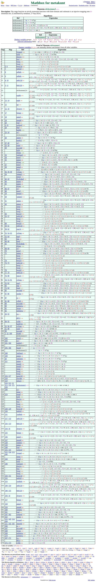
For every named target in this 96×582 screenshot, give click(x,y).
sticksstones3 (24, 577)
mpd (18, 236)
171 (9, 538)
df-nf (75, 562)
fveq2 (19, 211)
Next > (93, 2)
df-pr (71, 565)
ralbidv (19, 72)
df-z (57, 574)
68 (6, 248)
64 (8, 236)
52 (6, 236)
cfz (36, 552)
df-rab (78, 564)
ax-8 (75, 554)
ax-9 (80, 554)
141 (9, 450)
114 (9, 385)
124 (9, 452)
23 (6, 132)
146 (6, 464)
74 (6, 260)
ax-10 (86, 554)
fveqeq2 (19, 52)
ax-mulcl (19, 558)
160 (6, 510)
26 (6, 138)
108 (6, 353)
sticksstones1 (21, 385)
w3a (36, 548)
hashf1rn (20, 324)
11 (7, 85)
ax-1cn (79, 556)
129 (9, 409)
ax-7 (69, 554)
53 (6, 233)
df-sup (64, 572)
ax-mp (28, 554)
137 (6, 440)
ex (17, 298)
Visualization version (84, 5)
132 (9, 419)
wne (71, 548)
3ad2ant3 (20, 155)
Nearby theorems (91, 3)
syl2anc (19, 172)
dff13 (18, 318)
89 (6, 303)
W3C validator (91, 580)
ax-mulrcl (29, 558)
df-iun (8, 567)
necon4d (19, 303)
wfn (36, 550)
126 (6, 424)
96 (8, 326)
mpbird (19, 343)
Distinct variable (20, 40)
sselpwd (19, 125)
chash (42, 552)
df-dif (15, 565)
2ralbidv (19, 414)
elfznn (19, 153)
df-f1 (8, 571)
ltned (18, 241)
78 (6, 270)
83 (6, 286)
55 (6, 216)
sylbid (19, 301)
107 (6, 538)
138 (6, 443)
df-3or (43, 562)
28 (8, 143)
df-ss (33, 565)
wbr (13, 550)
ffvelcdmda (21, 244)
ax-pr (49, 556)
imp (18, 239)
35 (6, 160)
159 (6, 507)
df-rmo (64, 564)
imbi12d (19, 216)
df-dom (43, 572)
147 (6, 514)
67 (6, 294)
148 (6, 491)
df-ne (37, 564)
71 (6, 253)
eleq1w (19, 57)
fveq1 (19, 62)
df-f (3, 571)
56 (6, 214)
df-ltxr (16, 574)
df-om (63, 571)
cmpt (20, 550)
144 (6, 459)
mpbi (18, 100)
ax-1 (32, 554)
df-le (22, 574)
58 (6, 229)
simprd (19, 193)
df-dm (15, 569)
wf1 (52, 550)
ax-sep (28, 556)
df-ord (49, 569)
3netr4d (19, 524)
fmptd (19, 348)
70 (6, 251)
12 (6, 109)
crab (83, 548)
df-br (14, 567)
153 (6, 481)
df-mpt (29, 567)
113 (6, 385)
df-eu (3, 564)
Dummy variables (25, 47)
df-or (37, 562)
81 (11, 280)
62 (8, 229)
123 (6, 394)
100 (10, 333)
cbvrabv (19, 378)
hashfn (19, 130)
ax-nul (35, 556)
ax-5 (57, 554)
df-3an (50, 562)
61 (8, 226)
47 (8, 189)
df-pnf (85, 572)
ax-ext (14, 556)
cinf (86, 550)
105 (6, 348)
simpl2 (19, 364)
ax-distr (67, 558)
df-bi (26, 562)
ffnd (18, 127)
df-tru (56, 562)
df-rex (57, 564)
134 (6, 429)
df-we (73, 567)
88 (8, 301)
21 (7, 125)
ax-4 (52, 554)
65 (6, 239)
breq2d (19, 223)
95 (8, 321)
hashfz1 (19, 140)
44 (6, 181)
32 (6, 326)
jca (18, 314)
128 (6, 409)
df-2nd (77, 571)
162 (9, 514)
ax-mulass (58, 558)
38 (6, 167)
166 (6, 526)
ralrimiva (20, 306)
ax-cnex (62, 556)
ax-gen (45, 554)
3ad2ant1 (20, 353)
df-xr (9, 574)
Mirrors (2, 5)
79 (8, 272)
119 (6, 381)
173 (9, 543)
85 (6, 290)
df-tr (35, 567)
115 (13, 385)
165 (13, 524)
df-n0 (51, 574)
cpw (90, 548)
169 (6, 533)
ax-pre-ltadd (57, 559)
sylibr (19, 321)
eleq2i (19, 338)
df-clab (10, 564)
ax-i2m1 (75, 558)
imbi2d (19, 69)
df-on (55, 569)
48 (6, 191)
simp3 (19, 177)
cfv (57, 550)
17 (6, 113)
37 (6, 165)
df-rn (21, 569)
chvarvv (19, 109)
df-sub (29, 574)
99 (6, 331)
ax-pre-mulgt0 (69, 559)
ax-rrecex (19, 559)
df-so (61, 567)
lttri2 (18, 169)
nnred (19, 157)
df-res (27, 569)
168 (6, 531)
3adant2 (19, 510)
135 (6, 433)
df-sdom (50, 572)
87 (6, 298)
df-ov (41, 571)
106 (9, 348)
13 (6, 100)
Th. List (20, 5)
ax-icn (87, 556)
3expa (19, 308)
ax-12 (7, 556)
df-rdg (17, 572)
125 (6, 450)
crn (28, 550)
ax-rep (21, 556)
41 (6, 301)
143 (9, 524)
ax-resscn (71, 556)
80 (8, 276)
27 (6, 143)
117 (9, 376)
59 (6, 226)
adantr (19, 138)
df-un (21, 565)
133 (9, 424)
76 (6, 276)
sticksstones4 (36, 577)
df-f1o (21, 571)
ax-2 (36, 554)
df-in (27, 565)
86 (8, 294)
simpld (19, 120)
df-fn (88, 569)
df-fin (57, 572)
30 (6, 148)
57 (8, 216)
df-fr (67, 567)
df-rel (86, 567)
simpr (19, 207)
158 (6, 504)
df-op (77, 565)
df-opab (21, 567)
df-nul (46, 565)
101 (6, 343)
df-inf (71, 572)
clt (16, 552)
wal (42, 548)
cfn (79, 550)
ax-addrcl (11, 558)
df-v (84, 564)
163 (6, 517)
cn (22, 552)
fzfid (18, 54)
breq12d (19, 66)
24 (8, 132)
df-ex (69, 562)
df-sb (81, 562)
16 (8, 109)
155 (9, 491)
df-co (8, 569)
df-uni (84, 565)
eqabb (19, 95)
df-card (78, 572)
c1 (9, 552)
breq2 (19, 219)
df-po (54, 567)
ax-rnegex (10, 559)
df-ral (50, 564)
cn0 (29, 552)
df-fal (63, 562)
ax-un (55, 556)
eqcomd (19, 148)
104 (9, 343)
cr (3, 552)
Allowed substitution (24, 41)
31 (6, 329)
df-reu (71, 564)
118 (6, 378)
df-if (53, 565)
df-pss (40, 565)
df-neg (37, 574)
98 (8, 329)
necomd (19, 290)
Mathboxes (26, 5)
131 (6, 414)
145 (9, 519)
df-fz (70, 574)
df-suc (68, 569)
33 (6, 155)
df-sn (65, 565)
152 (6, 478)
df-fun (82, 569)
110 (6, 383)
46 (6, 189)
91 (6, 308)
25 (6, 145)
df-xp (79, 567)
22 (7, 333)
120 (6, 387)
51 (6, 201)
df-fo (14, 571)
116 (6, 376)
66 (8, 241)
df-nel (44, 564)
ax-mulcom (39, 558)
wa (24, 548)
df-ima (34, 569)
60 (6, 223)
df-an (31, 562)
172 (6, 543)
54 (8, 233)
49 (6, 241)
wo (30, 548)
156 (6, 496)
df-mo (88, 562)
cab (64, 548)
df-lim (62, 569)
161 (6, 512)
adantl (19, 117)
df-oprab (48, 571)
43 (8, 179)
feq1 (18, 59)
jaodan (19, 294)
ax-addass (48, 558)
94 (6, 321)
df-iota (75, 569)
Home (7, 5)
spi (18, 105)
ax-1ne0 (83, 558)
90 (6, 306)
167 (6, 528)
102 (6, 338)
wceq (49, 548)
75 (8, 263)
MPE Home (13, 5)
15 (6, 105)
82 (8, 283)
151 (9, 476)
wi (13, 548)
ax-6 (63, 554)
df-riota (34, 571)
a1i (18, 341)
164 (6, 521)
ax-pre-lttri (37, 559)
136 (6, 437)
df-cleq (17, 564)
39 (8, 172)
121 (6, 524)
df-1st (70, 571)
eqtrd (18, 145)
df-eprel (48, 567)
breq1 (19, 209)
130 (6, 411)
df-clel (24, 564)
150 (6, 476)
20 (6, 123)
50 (6, 197)
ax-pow (42, 556)
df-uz (63, 574)
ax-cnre (28, 559)
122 (6, 452)
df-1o (23, 572)
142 (6, 454)
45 (6, 184)
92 (6, 311)
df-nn (44, 574)
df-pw (59, 565)
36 (6, 172)
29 (8, 145)
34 (6, 157)
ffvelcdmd (20, 179)
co (72, 550)
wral (77, 548)
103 (6, 341)
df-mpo (56, 571)
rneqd (19, 394)
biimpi (19, 113)
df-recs (10, 572)
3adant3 (19, 174)
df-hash (78, 574)
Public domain (52, 580)
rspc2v (19, 229)
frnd (18, 123)
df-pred (41, 569)
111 (6, 361)
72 (6, 288)
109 (6, 356)
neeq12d (19, 376)
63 (11, 233)
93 (8, 314)
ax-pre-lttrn (47, 559)
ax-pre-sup (80, 559)
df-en (35, 572)
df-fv (27, 571)
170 (6, 536)
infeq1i (19, 381)
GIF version (92, 5)
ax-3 (40, 554)
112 (9, 383)
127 (6, 419)
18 (6, 117)
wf (43, 550)
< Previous (86, 2)
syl (18, 132)
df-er (29, 572)
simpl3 (19, 366)
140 (6, 447)
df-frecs (84, 571)
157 (6, 500)
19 (6, 120)
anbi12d (19, 80)
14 (8, 100)
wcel (57, 548)
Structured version (73, 5)
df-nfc (31, 564)
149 (6, 486)
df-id (41, 567)
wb (18, 548)
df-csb (8, 565)
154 (9, 486)
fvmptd (19, 453)
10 (7, 80)
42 (6, 179)
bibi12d (19, 85)
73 (6, 263)
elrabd (19, 333)
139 (6, 445)
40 (11, 172)
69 (8, 248)
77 (6, 272)
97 (11, 326)
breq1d (19, 214)
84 (8, 288)
